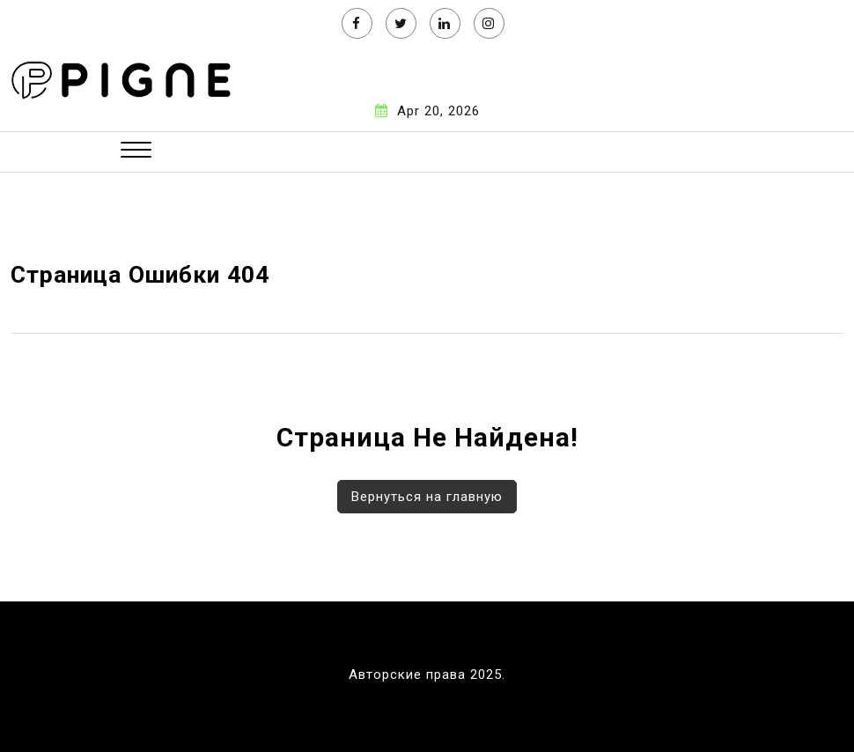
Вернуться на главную (427, 497)
